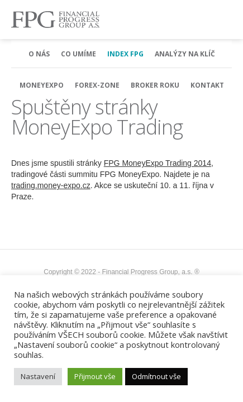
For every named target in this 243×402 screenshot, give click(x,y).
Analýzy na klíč (185, 54)
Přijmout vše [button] (95, 376)
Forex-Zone (97, 85)
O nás (39, 54)
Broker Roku (155, 85)
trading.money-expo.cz (50, 185)
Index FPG (125, 54)
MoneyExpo (42, 85)
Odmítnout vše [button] (156, 376)
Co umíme (78, 54)
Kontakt (207, 85)
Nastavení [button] (38, 376)
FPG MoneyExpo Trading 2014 (157, 163)
